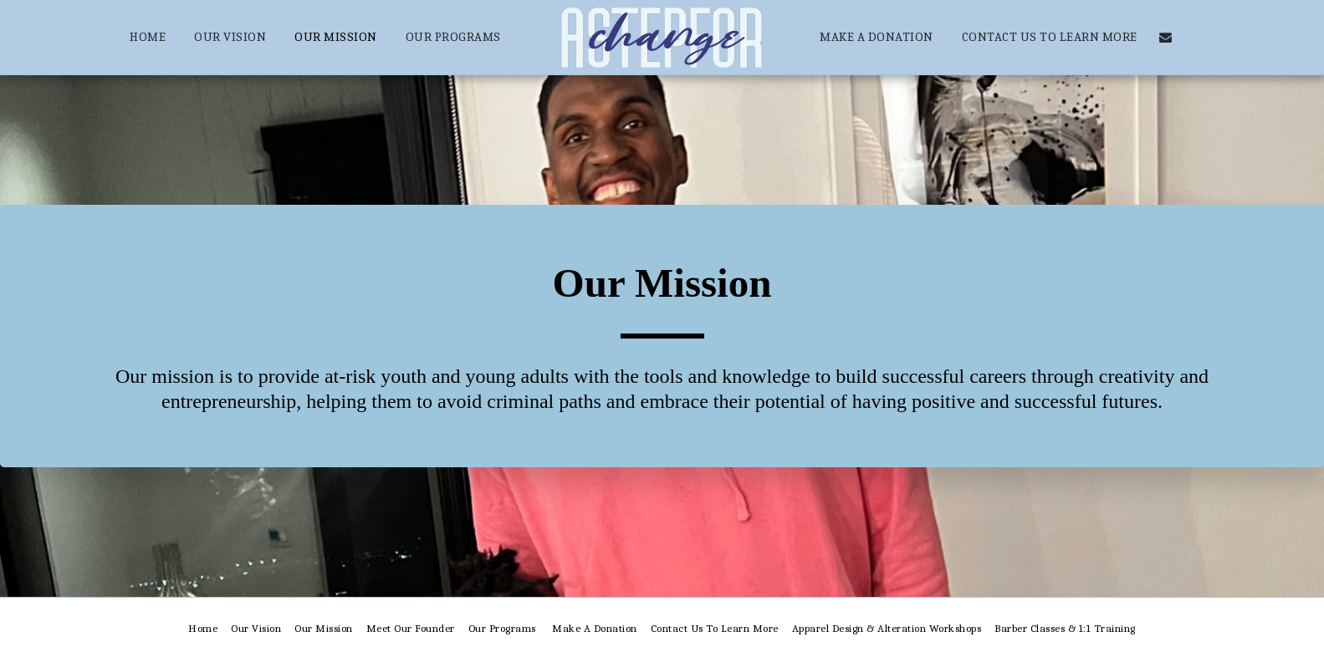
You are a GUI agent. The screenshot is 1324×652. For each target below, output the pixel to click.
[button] (1165, 37)
